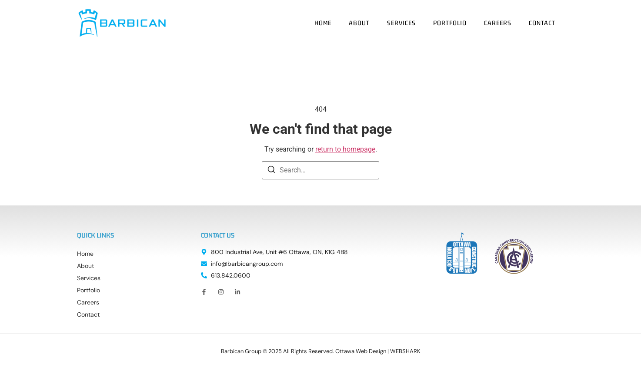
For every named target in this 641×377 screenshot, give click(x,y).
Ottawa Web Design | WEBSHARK (378, 351)
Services (401, 22)
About (359, 22)
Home (322, 22)
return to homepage (345, 149)
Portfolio (450, 22)
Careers (497, 22)
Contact (542, 22)
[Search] (271, 171)
